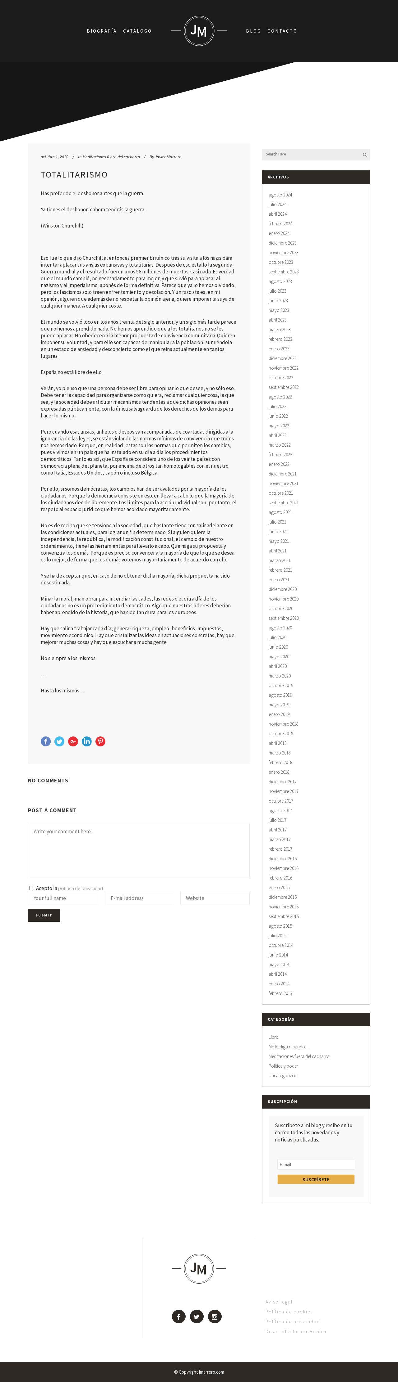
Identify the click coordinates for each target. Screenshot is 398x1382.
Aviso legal (279, 1302)
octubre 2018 (281, 733)
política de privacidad (80, 888)
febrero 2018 (280, 762)
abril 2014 (278, 974)
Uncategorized (283, 1075)
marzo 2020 (280, 676)
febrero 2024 (280, 224)
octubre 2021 (281, 493)
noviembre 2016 (283, 868)
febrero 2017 (280, 849)
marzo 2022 (280, 445)
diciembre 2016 (283, 859)
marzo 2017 (280, 839)
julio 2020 (277, 637)
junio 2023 (278, 301)
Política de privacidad (293, 1322)
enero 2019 (279, 714)
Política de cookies (289, 1312)
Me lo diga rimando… (289, 1047)
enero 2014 (279, 984)
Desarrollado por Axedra (296, 1332)
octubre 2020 (281, 608)
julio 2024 (277, 204)
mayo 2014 (279, 964)
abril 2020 (278, 666)
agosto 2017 (280, 810)
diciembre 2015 (283, 897)
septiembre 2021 (284, 503)
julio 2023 (277, 291)
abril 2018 (278, 743)
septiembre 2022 (284, 387)
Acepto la (66, 888)
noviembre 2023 (283, 252)
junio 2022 (278, 416)
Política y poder (283, 1066)
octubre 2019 (281, 685)
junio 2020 (278, 647)
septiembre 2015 (284, 916)
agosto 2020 (280, 628)
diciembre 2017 (283, 782)
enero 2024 (279, 233)
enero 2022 (279, 464)
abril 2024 (278, 214)
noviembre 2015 (283, 907)
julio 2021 (277, 522)
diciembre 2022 (283, 358)
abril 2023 (278, 320)
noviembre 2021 (283, 483)
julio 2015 (277, 936)
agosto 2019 (280, 695)
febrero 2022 (280, 454)
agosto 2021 (280, 512)
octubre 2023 (281, 262)
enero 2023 (279, 349)
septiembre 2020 (284, 618)
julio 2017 (277, 820)
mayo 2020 (279, 656)
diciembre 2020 (283, 589)
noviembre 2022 (283, 368)
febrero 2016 (280, 878)
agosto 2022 (280, 397)
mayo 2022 (279, 426)
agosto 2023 (280, 281)
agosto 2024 (280, 195)
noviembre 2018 (283, 724)
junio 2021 (278, 531)
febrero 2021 (280, 570)
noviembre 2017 (283, 791)
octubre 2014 (281, 945)
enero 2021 (279, 580)
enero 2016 (279, 887)
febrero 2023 (280, 339)
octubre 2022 (281, 377)
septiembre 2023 (284, 272)
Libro (274, 1037)
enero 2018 (279, 772)
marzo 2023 (280, 329)
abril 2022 (278, 435)
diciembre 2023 (283, 243)
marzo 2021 (280, 560)
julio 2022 (277, 406)
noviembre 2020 (283, 599)
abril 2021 (278, 551)
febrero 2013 (280, 993)
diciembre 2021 (283, 474)
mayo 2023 (279, 310)
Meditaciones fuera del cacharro (111, 157)
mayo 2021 (279, 541)
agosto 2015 (280, 926)
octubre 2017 (281, 801)
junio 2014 (278, 955)
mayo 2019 (279, 705)
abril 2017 (278, 830)
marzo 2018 (280, 753)
